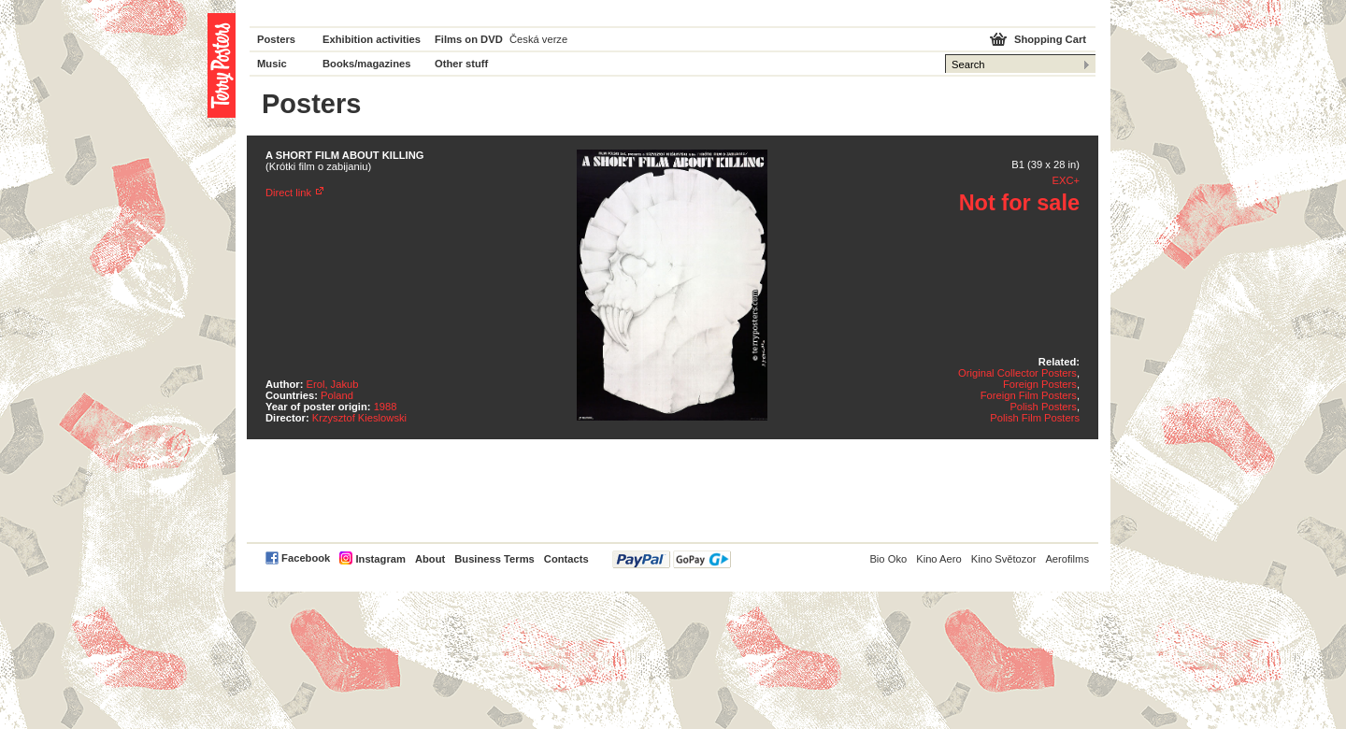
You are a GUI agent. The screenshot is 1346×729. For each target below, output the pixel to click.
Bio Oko (888, 559)
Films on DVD (469, 39)
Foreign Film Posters (1029, 395)
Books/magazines (366, 63)
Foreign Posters (1040, 384)
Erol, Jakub (333, 384)
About (430, 559)
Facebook (305, 558)
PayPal (671, 559)
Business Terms (494, 559)
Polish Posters (1043, 406)
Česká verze (538, 39)
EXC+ (1066, 180)
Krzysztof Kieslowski (359, 417)
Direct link (288, 192)
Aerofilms (1067, 559)
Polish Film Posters (1035, 417)
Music (272, 63)
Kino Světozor (1004, 559)
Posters (276, 39)
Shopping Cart (1050, 39)
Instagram (380, 559)
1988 (385, 406)
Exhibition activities (371, 39)
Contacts (566, 559)
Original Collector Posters (1017, 373)
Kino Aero (939, 559)
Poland (337, 395)
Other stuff (461, 63)
